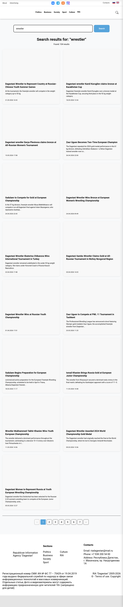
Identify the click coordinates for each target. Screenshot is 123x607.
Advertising (14, 3)
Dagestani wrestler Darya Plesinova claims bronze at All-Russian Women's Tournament (30, 143)
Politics (39, 12)
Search (102, 28)
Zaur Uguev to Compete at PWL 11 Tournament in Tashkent (90, 316)
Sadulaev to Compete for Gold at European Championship (25, 199)
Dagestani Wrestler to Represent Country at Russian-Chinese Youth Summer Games (30, 85)
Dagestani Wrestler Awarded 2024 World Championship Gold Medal (85, 432)
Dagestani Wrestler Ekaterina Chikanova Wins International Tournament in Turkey (27, 257)
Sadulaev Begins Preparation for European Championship (25, 374)
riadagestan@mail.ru (102, 550)
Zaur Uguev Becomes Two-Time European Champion (91, 142)
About (4, 3)
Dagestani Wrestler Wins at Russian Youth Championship (25, 316)
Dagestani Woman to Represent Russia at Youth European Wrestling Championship (28, 491)
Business (47, 12)
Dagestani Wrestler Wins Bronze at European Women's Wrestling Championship (87, 199)
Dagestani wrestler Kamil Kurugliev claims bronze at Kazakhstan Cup (91, 85)
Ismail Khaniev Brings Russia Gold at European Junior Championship (88, 374)
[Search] (117, 12)
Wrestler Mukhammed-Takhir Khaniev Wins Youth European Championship (29, 432)
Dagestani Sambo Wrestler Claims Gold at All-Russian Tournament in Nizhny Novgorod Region (89, 257)
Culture (72, 12)
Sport (64, 12)
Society (57, 12)
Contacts (106, 3)
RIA (78, 12)
